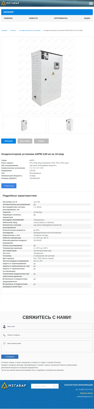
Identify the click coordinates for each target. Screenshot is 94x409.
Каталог (9, 12)
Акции (87, 18)
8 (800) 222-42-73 (86, 390)
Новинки (8, 18)
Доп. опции (25, 141)
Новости (33, 18)
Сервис (41, 141)
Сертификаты (60, 18)
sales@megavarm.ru (85, 397)
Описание (8, 141)
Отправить (10, 357)
